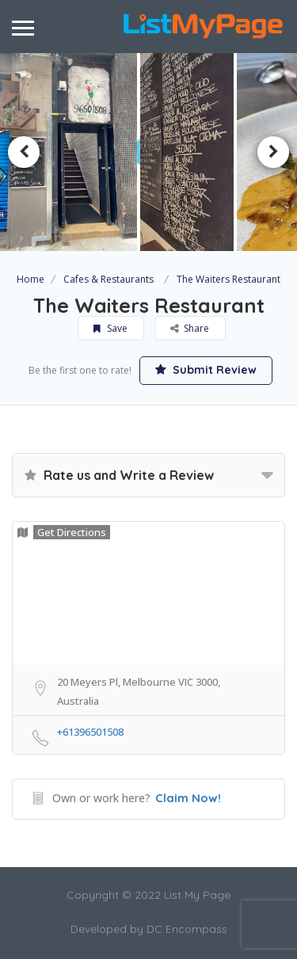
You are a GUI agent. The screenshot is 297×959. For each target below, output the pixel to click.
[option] (187, 152)
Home (30, 279)
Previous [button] (24, 152)
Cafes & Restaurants (108, 279)
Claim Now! (188, 797)
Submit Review (206, 370)
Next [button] (273, 152)
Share (190, 328)
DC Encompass (187, 929)
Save (111, 328)
